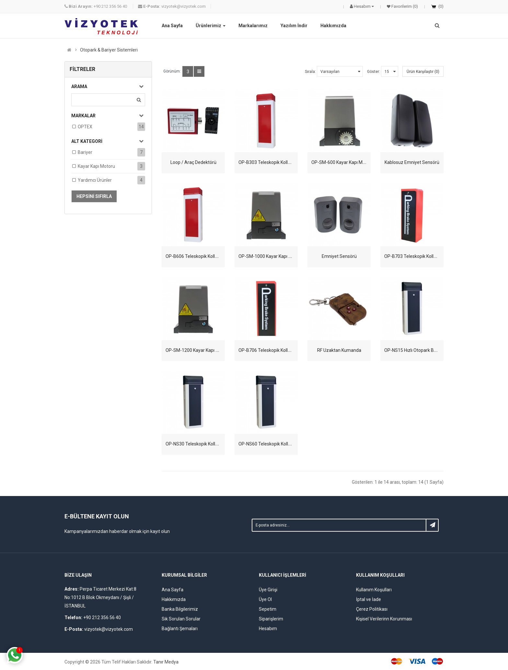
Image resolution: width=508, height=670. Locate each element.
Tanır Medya (166, 661)
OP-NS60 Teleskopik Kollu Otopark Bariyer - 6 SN (287, 443)
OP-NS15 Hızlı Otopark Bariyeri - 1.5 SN (423, 350)
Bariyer (85, 152)
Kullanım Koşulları (374, 589)
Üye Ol (265, 599)
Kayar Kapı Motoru (96, 166)
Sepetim (267, 609)
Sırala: (310, 71)
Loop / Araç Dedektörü (193, 162)
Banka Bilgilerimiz (180, 609)
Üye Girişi (268, 589)
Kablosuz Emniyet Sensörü (412, 162)
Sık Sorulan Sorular (181, 618)
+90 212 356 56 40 (96, 6)
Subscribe (432, 525)
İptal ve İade (368, 599)
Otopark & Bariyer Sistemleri (109, 50)
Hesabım (268, 628)
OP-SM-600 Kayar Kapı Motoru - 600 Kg (351, 162)
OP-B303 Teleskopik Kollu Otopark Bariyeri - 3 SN (287, 162)
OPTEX (85, 126)
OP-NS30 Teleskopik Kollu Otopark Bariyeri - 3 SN (215, 443)
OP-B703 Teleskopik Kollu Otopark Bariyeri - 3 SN (433, 256)
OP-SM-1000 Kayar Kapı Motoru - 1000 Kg (280, 256)
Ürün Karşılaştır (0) (423, 71)
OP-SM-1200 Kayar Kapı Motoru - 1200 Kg (208, 350)
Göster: (373, 71)
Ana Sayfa (172, 589)
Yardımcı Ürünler (95, 180)
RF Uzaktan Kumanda (339, 350)
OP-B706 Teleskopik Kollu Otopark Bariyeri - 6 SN (287, 350)
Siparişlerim (271, 618)
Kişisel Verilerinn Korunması (384, 618)
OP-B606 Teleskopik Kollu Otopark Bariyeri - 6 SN (215, 256)
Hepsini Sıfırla (94, 196)
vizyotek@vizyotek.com (172, 6)
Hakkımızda (174, 599)
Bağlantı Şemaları (180, 628)
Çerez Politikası (371, 609)
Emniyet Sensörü (339, 256)
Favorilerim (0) (404, 6)
